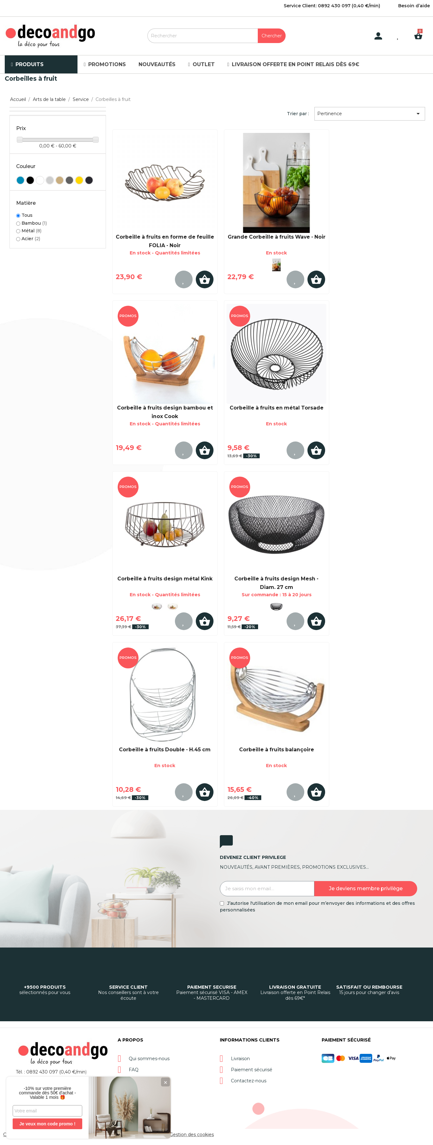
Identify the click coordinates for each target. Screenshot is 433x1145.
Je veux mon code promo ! (47, 1123)
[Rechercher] (216, 35)
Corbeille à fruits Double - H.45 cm (165, 750)
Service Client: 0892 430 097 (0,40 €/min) (332, 6)
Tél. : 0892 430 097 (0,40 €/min (50, 1072)
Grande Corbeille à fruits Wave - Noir (276, 237)
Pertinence (369, 113)
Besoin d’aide (414, 6)
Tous (27, 215)
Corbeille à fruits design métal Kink (165, 579)
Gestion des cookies (192, 1134)
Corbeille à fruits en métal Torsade (277, 408)
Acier (31, 238)
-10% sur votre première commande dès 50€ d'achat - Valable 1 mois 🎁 (47, 1092)
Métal (31, 231)
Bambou (34, 223)
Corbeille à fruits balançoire (276, 750)
